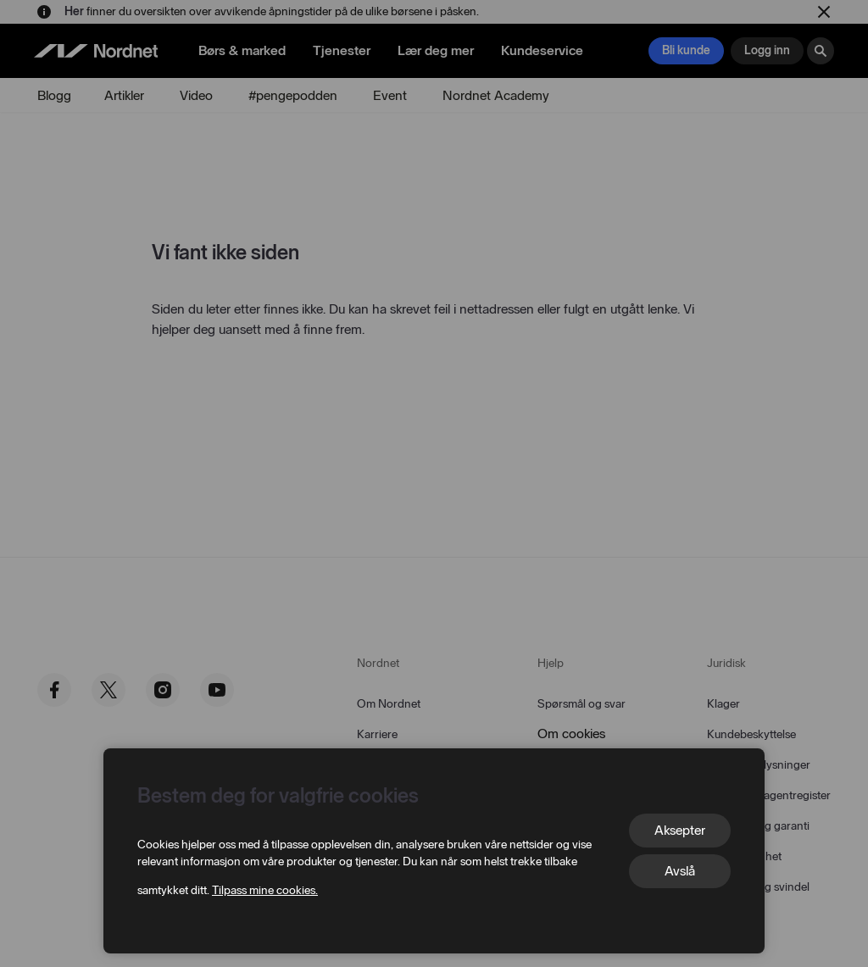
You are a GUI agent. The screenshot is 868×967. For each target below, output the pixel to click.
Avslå (680, 871)
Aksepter (679, 830)
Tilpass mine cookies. (265, 890)
